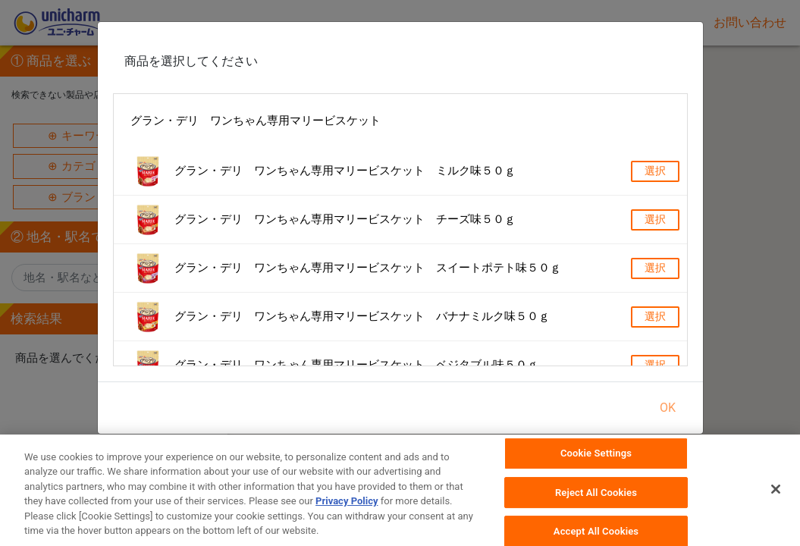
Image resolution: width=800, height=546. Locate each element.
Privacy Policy (346, 507)
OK (668, 407)
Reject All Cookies (596, 498)
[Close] (775, 495)
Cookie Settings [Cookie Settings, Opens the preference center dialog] (596, 459)
